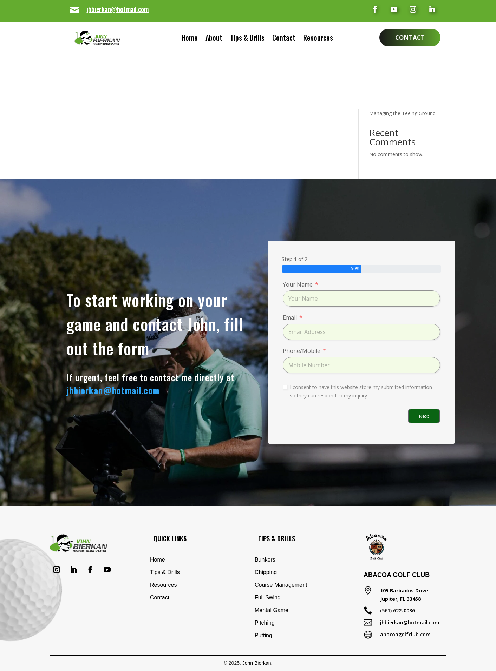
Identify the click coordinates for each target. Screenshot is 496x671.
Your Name (298, 284)
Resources (325, 39)
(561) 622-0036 (397, 610)
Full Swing (268, 597)
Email (290, 317)
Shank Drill (381, 61)
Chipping (266, 572)
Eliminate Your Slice (391, 72)
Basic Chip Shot (387, 83)
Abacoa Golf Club (397, 574)
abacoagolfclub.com (405, 634)
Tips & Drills (247, 39)
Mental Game (271, 610)
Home (183, 39)
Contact (290, 39)
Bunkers (265, 560)
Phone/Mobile (301, 351)
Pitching (265, 623)
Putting (263, 635)
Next (424, 416)
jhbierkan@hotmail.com (118, 9)
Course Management (281, 585)
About (206, 39)
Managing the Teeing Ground (402, 113)
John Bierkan (256, 663)
